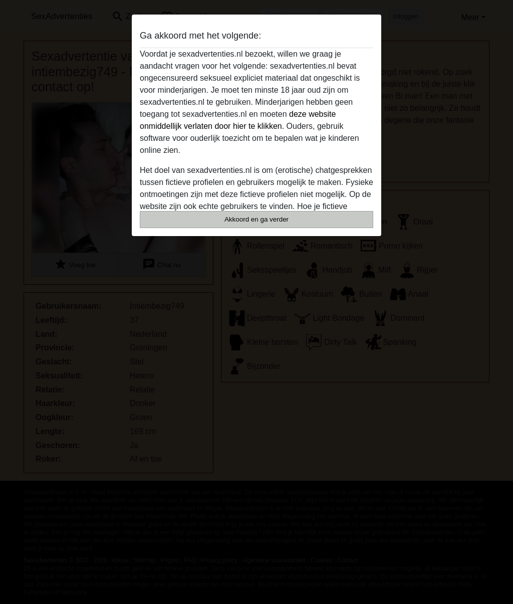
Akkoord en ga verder (256, 219)
